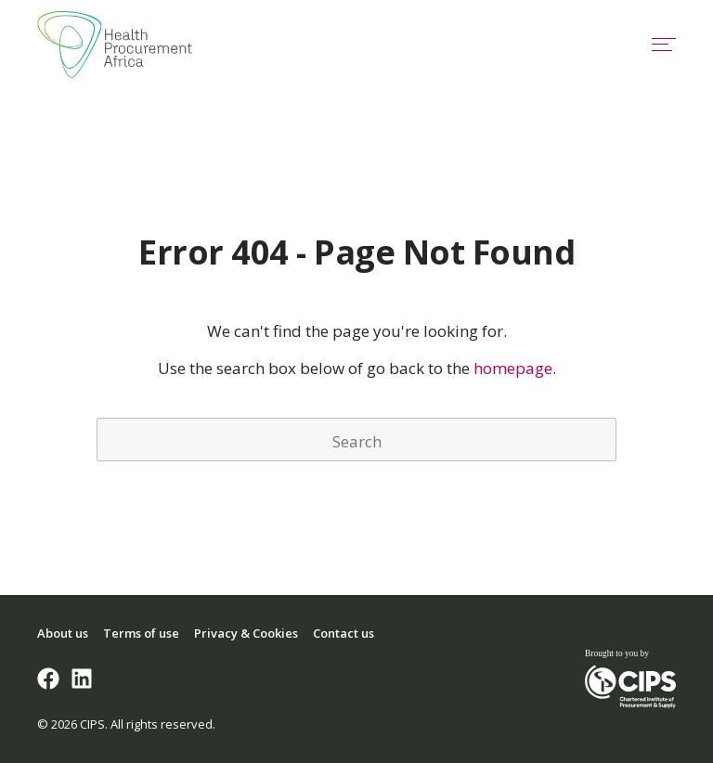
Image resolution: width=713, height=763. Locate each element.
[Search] (356, 439)
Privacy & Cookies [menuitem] (246, 633)
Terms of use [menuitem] (141, 633)
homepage (512, 368)
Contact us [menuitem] (343, 633)
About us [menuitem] (62, 633)
